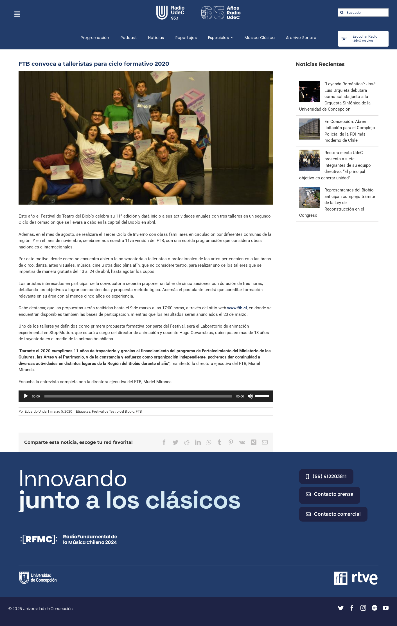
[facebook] (352, 608)
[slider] (138, 396)
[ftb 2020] (146, 138)
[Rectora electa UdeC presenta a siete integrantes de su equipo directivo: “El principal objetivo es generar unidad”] (309, 152)
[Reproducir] (26, 396)
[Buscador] (363, 12)
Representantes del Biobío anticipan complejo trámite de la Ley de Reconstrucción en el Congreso (337, 203)
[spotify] (374, 608)
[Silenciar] (250, 396)
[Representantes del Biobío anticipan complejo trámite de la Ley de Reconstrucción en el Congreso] (309, 190)
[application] (146, 396)
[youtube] (386, 608)
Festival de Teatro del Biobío (113, 411)
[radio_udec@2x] (170, 7)
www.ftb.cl (237, 307)
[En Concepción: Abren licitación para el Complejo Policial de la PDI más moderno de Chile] (309, 121)
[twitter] (341, 608)
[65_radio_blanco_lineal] (221, 7)
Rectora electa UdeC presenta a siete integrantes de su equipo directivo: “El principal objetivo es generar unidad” (335, 165)
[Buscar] (342, 12)
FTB (139, 411)
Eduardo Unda (36, 411)
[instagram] (363, 608)
